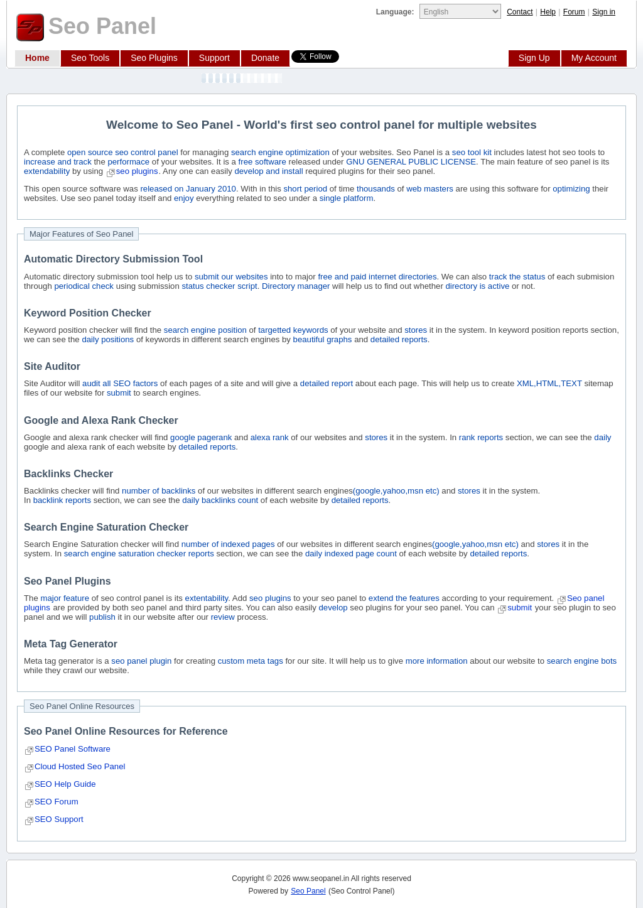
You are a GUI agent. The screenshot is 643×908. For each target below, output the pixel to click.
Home (37, 58)
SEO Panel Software (73, 749)
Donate (265, 58)
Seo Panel (308, 891)
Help (548, 12)
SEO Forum (56, 801)
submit (519, 607)
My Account (594, 58)
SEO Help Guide (65, 784)
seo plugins (137, 171)
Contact (519, 12)
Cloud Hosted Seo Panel (80, 766)
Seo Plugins (154, 58)
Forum (574, 12)
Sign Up (534, 58)
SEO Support (59, 819)
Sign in (603, 12)
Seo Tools (90, 58)
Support (214, 58)
